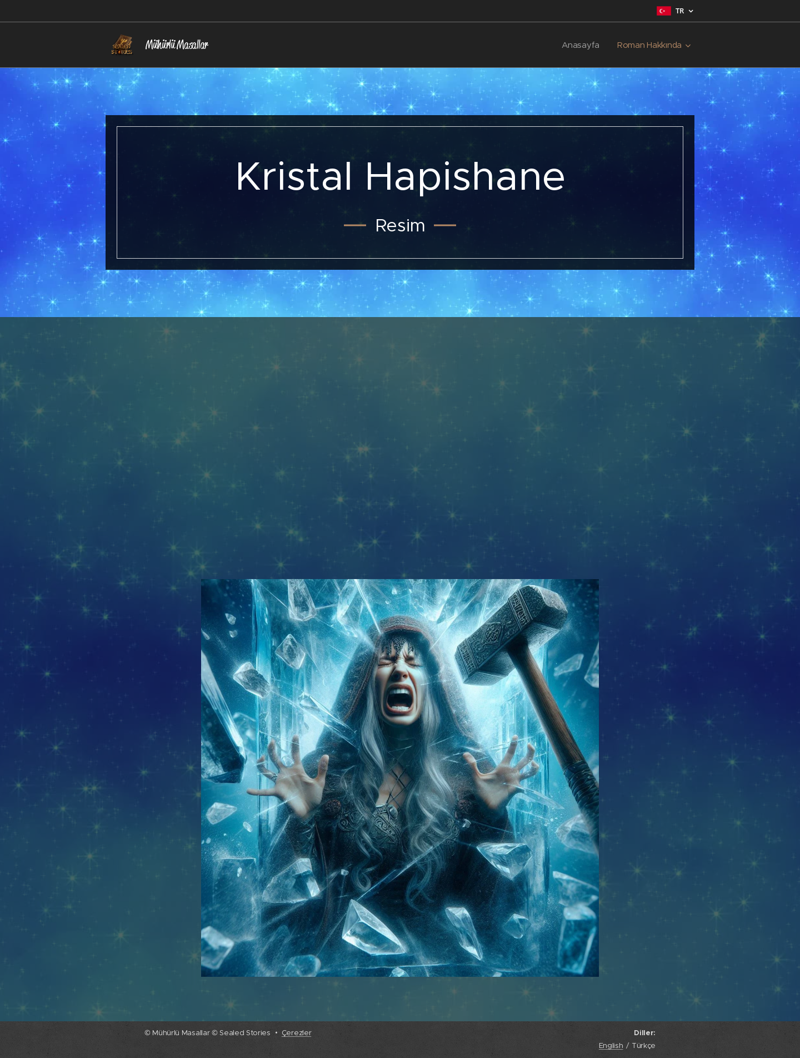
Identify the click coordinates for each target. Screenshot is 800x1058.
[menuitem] (581, 45)
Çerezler (296, 1032)
